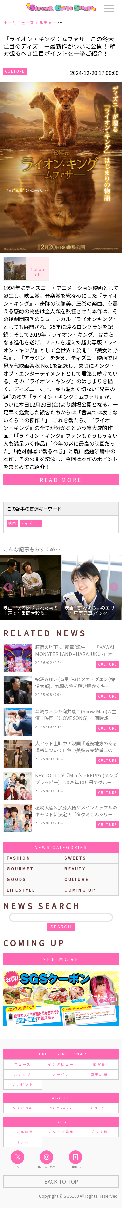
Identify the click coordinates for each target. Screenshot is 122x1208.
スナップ (22, 1074)
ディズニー (30, 522)
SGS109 (22, 1108)
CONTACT (99, 1108)
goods (16, 879)
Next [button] (114, 587)
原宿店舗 (99, 1074)
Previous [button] (8, 587)
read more (61, 479)
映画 (12, 522)
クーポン (61, 1074)
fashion (18, 858)
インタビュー (61, 1064)
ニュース (22, 1064)
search (60, 927)
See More (60, 959)
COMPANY (61, 1108)
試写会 (99, 1064)
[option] (30, 587)
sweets (75, 858)
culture (76, 879)
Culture (15, 71)
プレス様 (99, 1131)
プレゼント (23, 1084)
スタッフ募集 (61, 1131)
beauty (75, 868)
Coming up (80, 890)
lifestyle (21, 890)
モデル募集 (23, 1131)
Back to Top (61, 1181)
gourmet (20, 868)
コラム (22, 1141)
